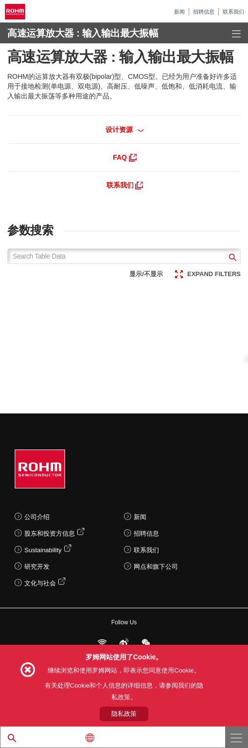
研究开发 (37, 566)
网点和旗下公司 (156, 566)
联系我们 (233, 12)
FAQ (125, 157)
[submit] (231, 258)
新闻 (179, 12)
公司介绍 (37, 517)
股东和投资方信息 (49, 533)
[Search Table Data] (124, 256)
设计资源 (125, 129)
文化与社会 (40, 583)
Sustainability (43, 550)
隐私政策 (124, 713)
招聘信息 (203, 12)
